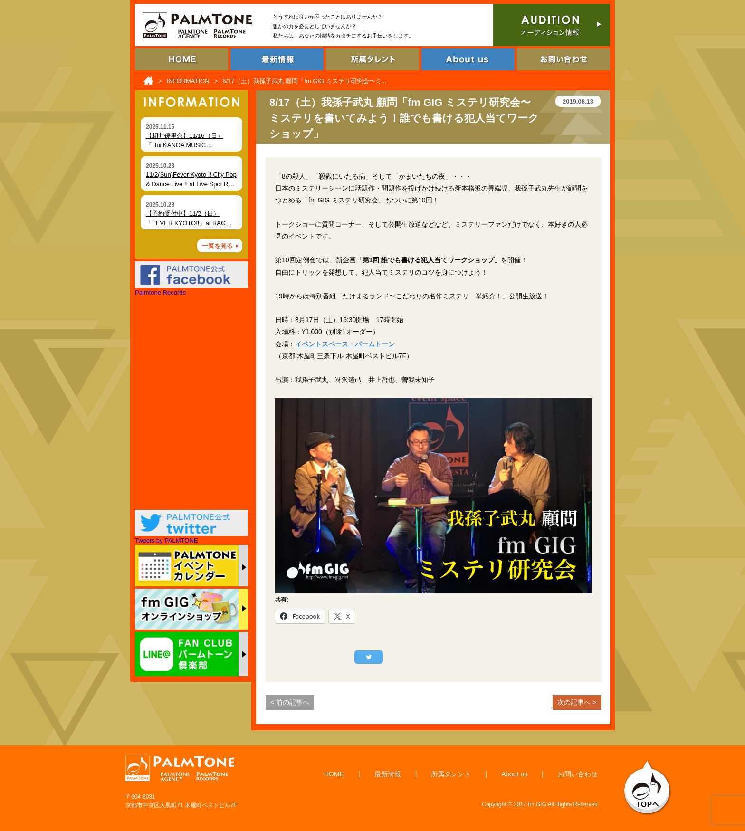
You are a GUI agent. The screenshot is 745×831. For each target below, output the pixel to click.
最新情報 (387, 774)
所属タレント (451, 774)
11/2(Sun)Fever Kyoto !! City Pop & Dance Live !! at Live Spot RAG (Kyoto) (191, 184)
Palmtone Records (160, 292)
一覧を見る (217, 245)
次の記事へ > (576, 702)
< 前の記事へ (289, 702)
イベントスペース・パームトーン (345, 344)
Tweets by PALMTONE (166, 540)
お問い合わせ (578, 774)
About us (514, 774)
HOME (334, 774)
